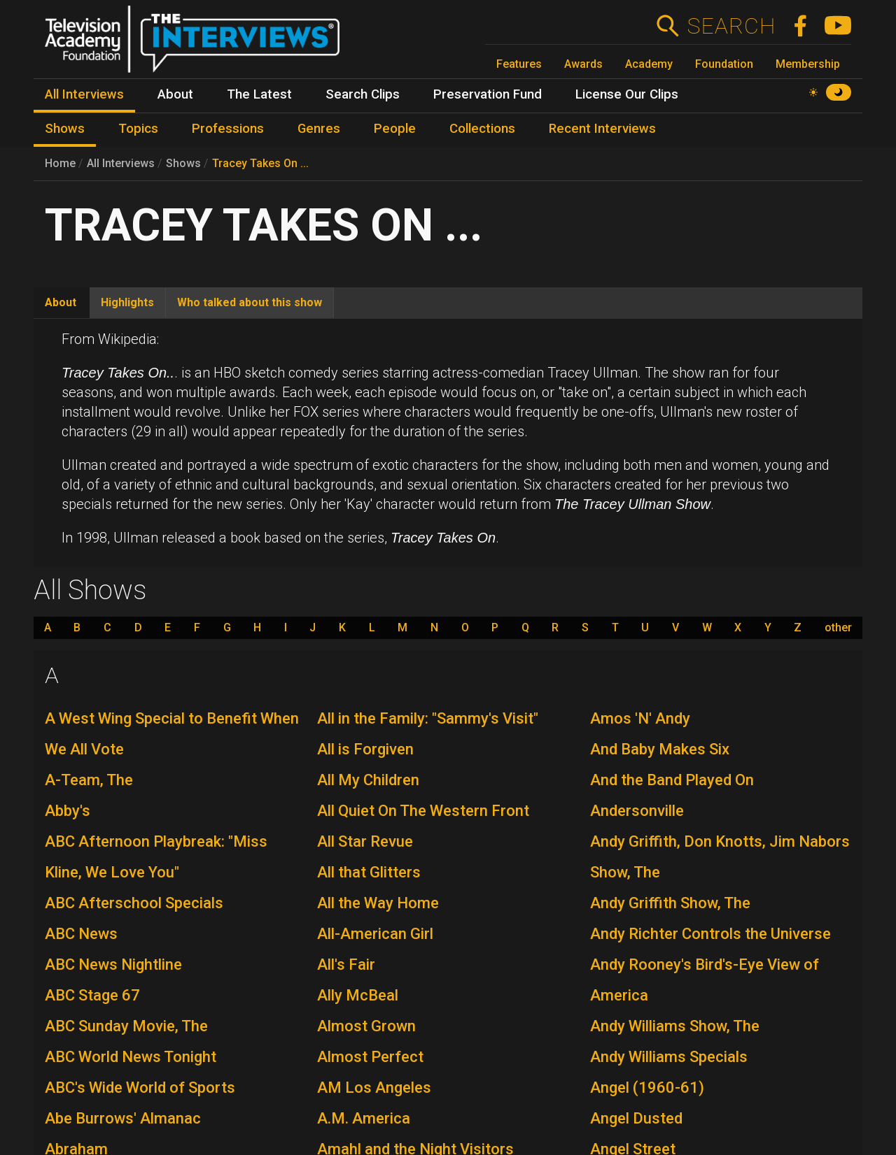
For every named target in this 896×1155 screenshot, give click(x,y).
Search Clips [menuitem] (363, 94)
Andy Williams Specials (669, 1057)
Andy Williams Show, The (675, 1026)
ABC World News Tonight (130, 1057)
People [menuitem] (395, 128)
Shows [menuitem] (65, 128)
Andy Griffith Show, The (670, 903)
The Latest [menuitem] (259, 94)
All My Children (368, 780)
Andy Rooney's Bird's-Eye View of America (704, 980)
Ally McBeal (357, 995)
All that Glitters (369, 872)
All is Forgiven (365, 749)
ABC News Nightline (113, 964)
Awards (583, 64)
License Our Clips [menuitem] (626, 94)
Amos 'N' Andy (640, 718)
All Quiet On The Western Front (423, 810)
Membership (808, 64)
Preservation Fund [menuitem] (487, 94)
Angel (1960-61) (647, 1087)
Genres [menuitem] (319, 128)
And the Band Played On (672, 780)
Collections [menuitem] (482, 128)
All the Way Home (378, 903)
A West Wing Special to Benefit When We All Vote (172, 734)
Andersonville (637, 810)
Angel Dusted (636, 1118)
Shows (183, 163)
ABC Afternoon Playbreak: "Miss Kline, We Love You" (156, 857)
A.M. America (363, 1118)
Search (731, 26)
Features (519, 64)
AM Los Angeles (374, 1087)
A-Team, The (89, 780)
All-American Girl (375, 933)
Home (60, 163)
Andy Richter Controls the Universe (710, 933)
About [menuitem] (175, 94)
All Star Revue (365, 841)
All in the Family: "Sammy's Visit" (427, 718)
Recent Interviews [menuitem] (602, 128)
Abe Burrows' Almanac (123, 1118)
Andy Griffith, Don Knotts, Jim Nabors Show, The (720, 857)
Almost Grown (366, 1026)
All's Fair (346, 964)
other (838, 627)
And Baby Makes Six (659, 749)
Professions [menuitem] (228, 128)
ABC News (81, 933)
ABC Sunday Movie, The (126, 1026)
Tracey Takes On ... (260, 163)
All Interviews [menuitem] (84, 94)
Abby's (67, 810)
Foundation (724, 64)
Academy (649, 64)
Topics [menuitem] (138, 128)
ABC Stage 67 (92, 995)
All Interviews (121, 163)
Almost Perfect (370, 1057)
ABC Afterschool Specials (134, 903)
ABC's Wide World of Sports (140, 1087)
